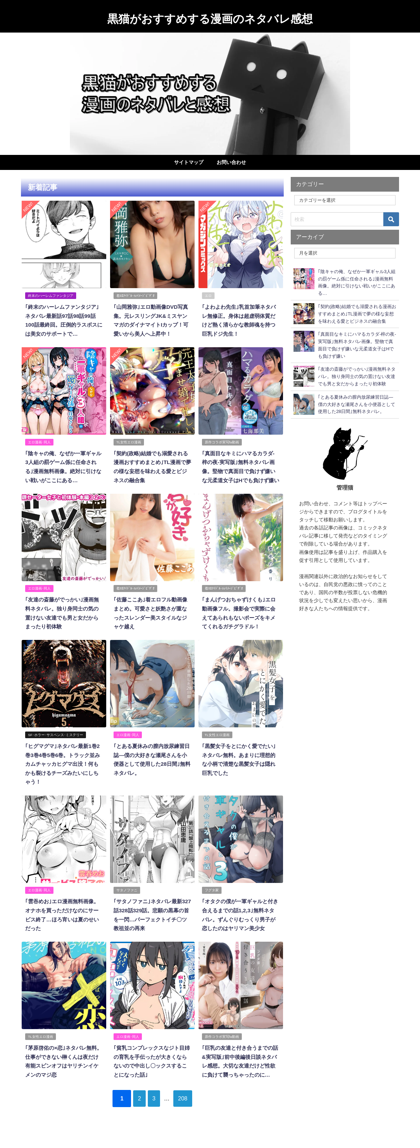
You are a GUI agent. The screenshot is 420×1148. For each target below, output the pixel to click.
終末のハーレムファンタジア (51, 295)
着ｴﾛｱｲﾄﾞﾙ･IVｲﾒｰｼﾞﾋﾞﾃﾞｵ (136, 295)
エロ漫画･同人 (39, 440)
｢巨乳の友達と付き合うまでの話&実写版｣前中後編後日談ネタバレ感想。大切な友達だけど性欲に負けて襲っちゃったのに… (240, 1069)
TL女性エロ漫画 (129, 440)
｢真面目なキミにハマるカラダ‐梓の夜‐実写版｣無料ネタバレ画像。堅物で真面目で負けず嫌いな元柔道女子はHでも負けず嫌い (240, 469)
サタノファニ (127, 895)
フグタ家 (212, 895)
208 (189, 1110)
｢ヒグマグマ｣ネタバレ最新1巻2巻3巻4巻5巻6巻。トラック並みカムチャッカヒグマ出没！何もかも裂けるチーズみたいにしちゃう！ (64, 769)
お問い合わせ (231, 162)
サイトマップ (188, 162)
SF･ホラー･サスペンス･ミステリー (55, 740)
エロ (208, 295)
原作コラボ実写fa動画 (222, 440)
